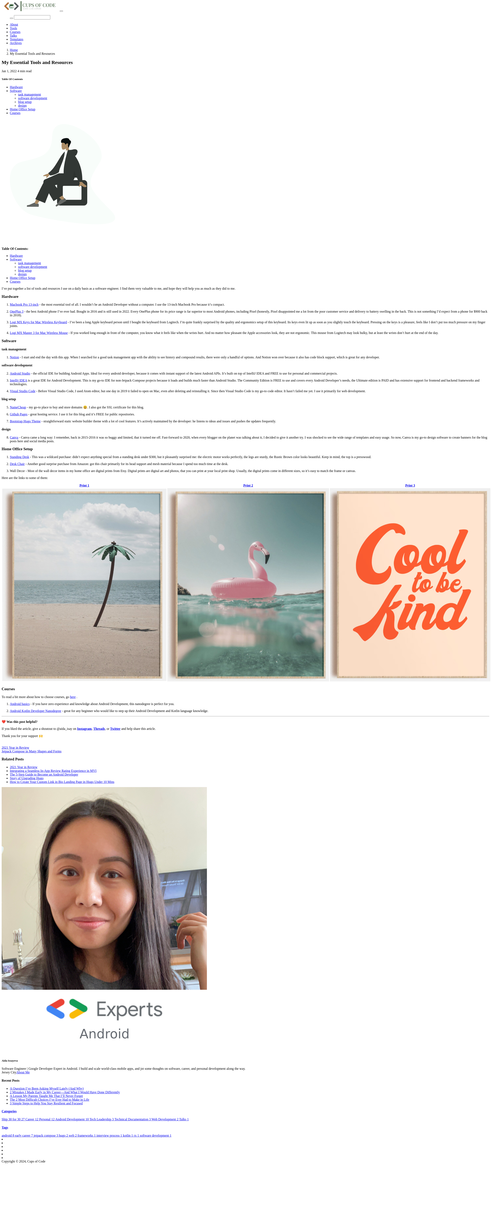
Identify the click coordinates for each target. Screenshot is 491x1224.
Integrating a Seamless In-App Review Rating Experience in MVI (53, 771)
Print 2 (248, 485)
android (8, 1135)
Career (32, 1119)
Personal (47, 1119)
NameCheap (18, 407)
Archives (16, 43)
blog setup (25, 102)
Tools (13, 28)
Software (16, 91)
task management (29, 94)
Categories (9, 1111)
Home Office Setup (22, 109)
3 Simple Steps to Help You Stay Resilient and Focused (46, 1103)
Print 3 (410, 485)
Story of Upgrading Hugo (27, 778)
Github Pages (19, 414)
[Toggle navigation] (61, 11)
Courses (15, 32)
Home (14, 50)
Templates (16, 39)
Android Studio (20, 373)
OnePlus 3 (16, 311)
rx (137, 1135)
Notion (14, 357)
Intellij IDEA (18, 380)
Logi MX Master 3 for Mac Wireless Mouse (39, 333)
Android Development (72, 1119)
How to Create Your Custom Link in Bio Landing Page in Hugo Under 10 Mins (62, 782)
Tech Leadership (102, 1119)
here (73, 697)
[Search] (32, 17)
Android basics (20, 704)
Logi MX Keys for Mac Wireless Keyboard (38, 322)
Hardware (16, 87)
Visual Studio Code (22, 391)
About (14, 24)
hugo (64, 1135)
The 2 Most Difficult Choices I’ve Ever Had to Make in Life (49, 1099)
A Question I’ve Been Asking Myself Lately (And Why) (47, 1088)
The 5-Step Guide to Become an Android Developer (44, 774)
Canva (14, 437)
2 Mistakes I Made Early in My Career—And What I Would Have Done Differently (65, 1092)
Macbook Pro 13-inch (24, 304)
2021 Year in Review (15, 747)
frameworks (87, 1135)
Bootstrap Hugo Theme (25, 421)
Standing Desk (19, 457)
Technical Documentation (133, 1119)
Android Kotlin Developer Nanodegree (35, 711)
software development (32, 98)
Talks (13, 35)
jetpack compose (46, 1135)
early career (24, 1135)
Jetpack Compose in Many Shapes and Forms (32, 751)
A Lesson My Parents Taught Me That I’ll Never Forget (46, 1096)
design (22, 105)
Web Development (165, 1119)
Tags (5, 1127)
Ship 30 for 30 (13, 1119)
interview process (109, 1135)
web (73, 1135)
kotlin (128, 1135)
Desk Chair (17, 464)
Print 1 (84, 485)
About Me (23, 1072)
